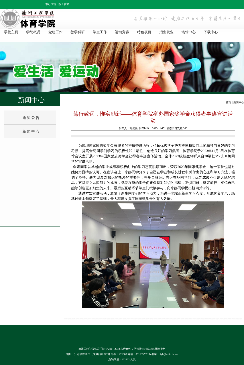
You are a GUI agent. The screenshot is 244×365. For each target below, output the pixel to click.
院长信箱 (64, 4)
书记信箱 (50, 4)
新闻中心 (238, 102)
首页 (228, 102)
